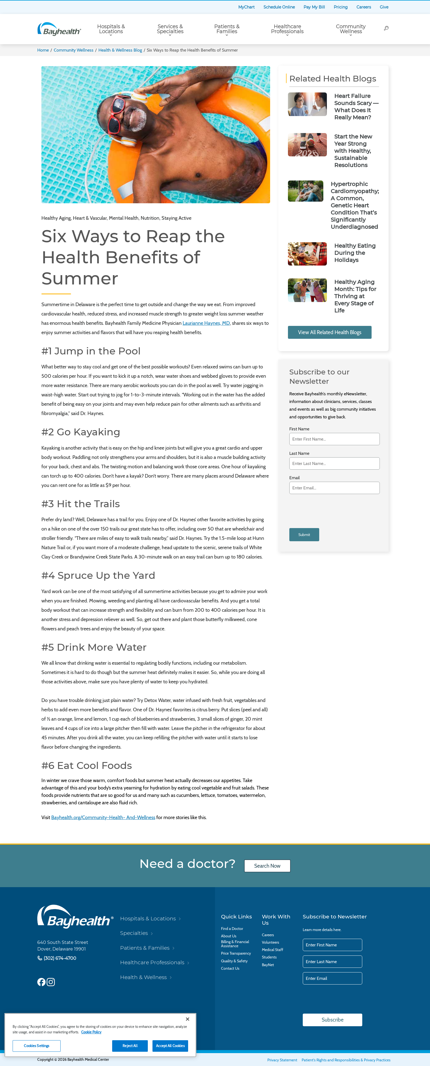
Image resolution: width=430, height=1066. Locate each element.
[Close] (188, 1019)
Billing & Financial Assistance (235, 944)
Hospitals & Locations (111, 29)
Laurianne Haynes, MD (206, 323)
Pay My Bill (314, 7)
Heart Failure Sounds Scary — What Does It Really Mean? (356, 107)
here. (337, 929)
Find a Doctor (232, 929)
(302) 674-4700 (59, 958)
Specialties (134, 933)
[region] (100, 1035)
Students (269, 957)
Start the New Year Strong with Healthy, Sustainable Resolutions (353, 150)
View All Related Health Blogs (329, 332)
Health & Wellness (143, 977)
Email (294, 477)
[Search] (387, 29)
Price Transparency (236, 953)
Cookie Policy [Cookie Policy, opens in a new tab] (91, 1032)
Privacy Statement (282, 1059)
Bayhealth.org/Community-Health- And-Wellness (103, 817)
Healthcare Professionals (287, 29)
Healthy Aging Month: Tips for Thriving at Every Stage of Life (355, 296)
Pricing (341, 7)
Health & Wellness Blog (120, 50)
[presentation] (330, 510)
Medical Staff (272, 950)
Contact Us (230, 968)
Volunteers (270, 942)
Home (43, 50)
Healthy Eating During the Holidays (355, 252)
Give (384, 7)
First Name (299, 429)
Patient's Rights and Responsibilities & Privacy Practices (346, 1059)
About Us (228, 936)
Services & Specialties (170, 29)
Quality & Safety (234, 961)
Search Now (267, 866)
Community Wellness (351, 29)
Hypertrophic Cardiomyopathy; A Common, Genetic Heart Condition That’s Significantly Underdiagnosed (355, 205)
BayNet (268, 965)
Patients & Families (226, 29)
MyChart (246, 7)
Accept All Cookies (170, 1046)
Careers (364, 7)
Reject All (130, 1046)
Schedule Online (279, 7)
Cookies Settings (36, 1046)
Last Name (299, 453)
